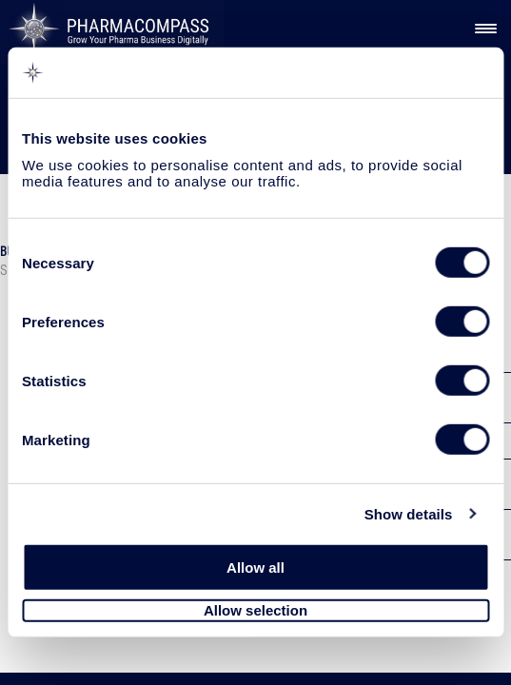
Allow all (255, 567)
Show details (408, 513)
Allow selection (255, 610)
